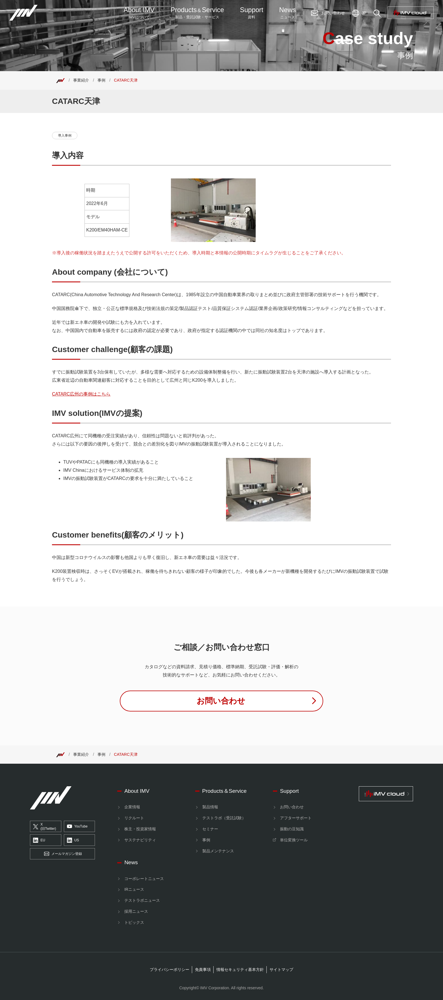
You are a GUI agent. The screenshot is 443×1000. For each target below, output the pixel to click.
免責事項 (203, 969)
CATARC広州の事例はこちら (81, 394)
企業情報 (132, 807)
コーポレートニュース (144, 878)
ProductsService (197, 13)
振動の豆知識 (292, 829)
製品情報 (210, 807)
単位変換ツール (294, 840)
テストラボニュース (142, 900)
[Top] (60, 80)
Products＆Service (224, 791)
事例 (101, 80)
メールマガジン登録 (63, 854)
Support (251, 13)
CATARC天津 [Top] (125, 80)
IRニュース (134, 889)
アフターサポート (296, 818)
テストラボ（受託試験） (224, 818)
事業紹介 (81, 80)
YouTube (77, 826)
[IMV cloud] (386, 793)
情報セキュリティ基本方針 (240, 969)
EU (39, 840)
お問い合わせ (292, 807)
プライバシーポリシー (169, 969)
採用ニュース (136, 911)
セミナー (210, 829)
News (287, 13)
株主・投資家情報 (140, 829)
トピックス (134, 922)
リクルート (134, 818)
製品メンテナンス (218, 851)
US (73, 840)
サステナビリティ (140, 840)
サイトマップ (281, 969)
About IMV (139, 13)
